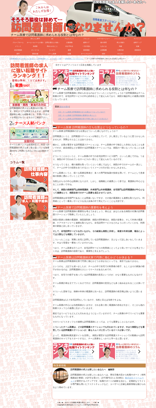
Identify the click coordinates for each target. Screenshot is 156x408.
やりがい (120, 54)
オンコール (35, 50)
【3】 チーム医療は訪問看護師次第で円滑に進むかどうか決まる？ (83, 119)
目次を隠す (64, 107)
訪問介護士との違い (52, 42)
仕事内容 (120, 50)
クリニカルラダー (120, 39)
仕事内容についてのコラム (74, 59)
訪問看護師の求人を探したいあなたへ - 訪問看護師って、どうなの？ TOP (36, 59)
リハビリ (52, 50)
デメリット (138, 39)
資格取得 (137, 50)
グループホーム (18, 42)
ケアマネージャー (103, 39)
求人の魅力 (120, 42)
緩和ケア (86, 42)
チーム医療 (52, 54)
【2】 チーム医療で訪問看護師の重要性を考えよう (77, 115)
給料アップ (138, 42)
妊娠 (137, 46)
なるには (103, 46)
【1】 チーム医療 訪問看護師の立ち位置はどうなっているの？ (81, 112)
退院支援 (35, 54)
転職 (69, 54)
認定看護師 (18, 50)
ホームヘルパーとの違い (35, 42)
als (52, 39)
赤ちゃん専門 (35, 39)
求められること (52, 46)
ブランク (86, 39)
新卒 (18, 54)
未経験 (35, 46)
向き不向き (69, 46)
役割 (103, 54)
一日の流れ (86, 46)
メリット (18, 46)
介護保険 (69, 42)
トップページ (18, 39)
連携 (69, 50)
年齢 (120, 46)
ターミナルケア (86, 54)
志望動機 (103, 50)
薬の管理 (103, 42)
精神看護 (86, 50)
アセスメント (69, 39)
